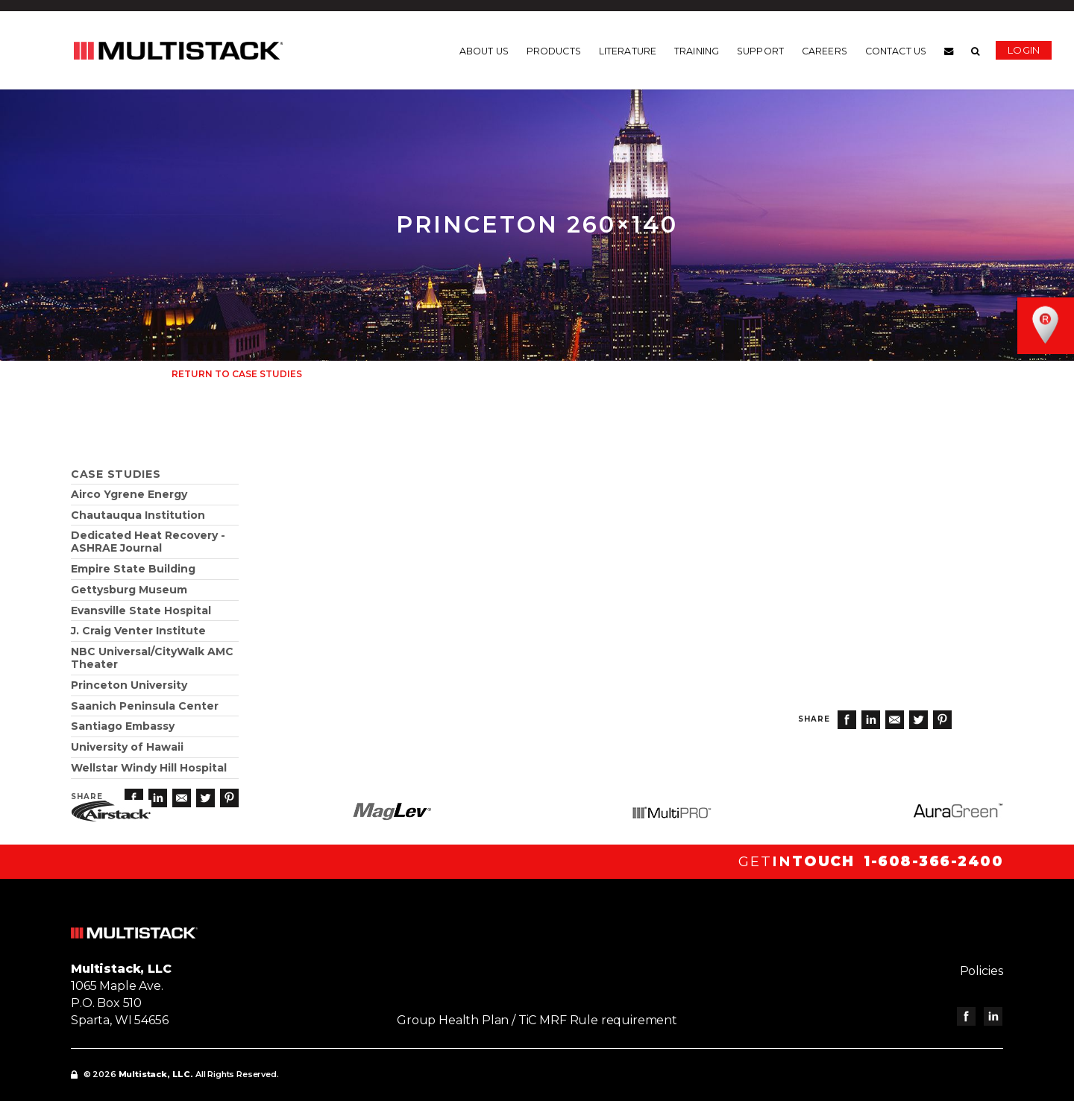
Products (554, 51)
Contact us (895, 51)
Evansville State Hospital (141, 610)
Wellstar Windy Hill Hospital (149, 768)
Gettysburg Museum (129, 589)
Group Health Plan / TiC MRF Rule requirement (537, 1020)
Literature (627, 51)
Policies (981, 971)
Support (760, 51)
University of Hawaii (127, 747)
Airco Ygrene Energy (129, 494)
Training (696, 51)
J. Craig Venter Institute (138, 630)
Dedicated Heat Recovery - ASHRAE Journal (148, 542)
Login (1024, 50)
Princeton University (129, 685)
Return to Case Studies (237, 373)
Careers (824, 51)
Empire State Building (133, 568)
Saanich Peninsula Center (145, 706)
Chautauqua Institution (138, 515)
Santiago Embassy (123, 726)
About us (484, 51)
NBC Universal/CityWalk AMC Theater (152, 658)
